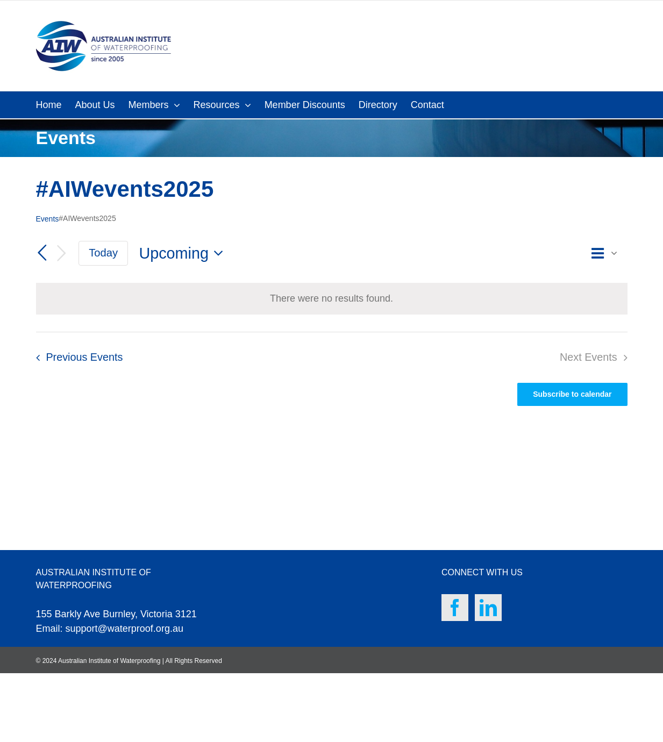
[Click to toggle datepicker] (184, 253)
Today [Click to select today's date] (103, 253)
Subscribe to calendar (572, 394)
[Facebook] (454, 607)
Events (47, 219)
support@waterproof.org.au (124, 628)
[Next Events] (61, 253)
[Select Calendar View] (607, 253)
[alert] (331, 298)
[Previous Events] (42, 252)
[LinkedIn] (488, 607)
